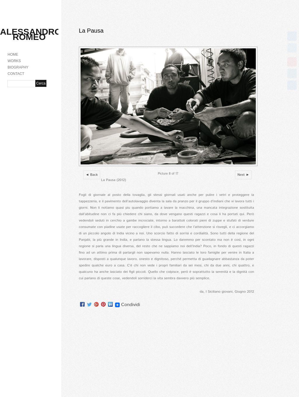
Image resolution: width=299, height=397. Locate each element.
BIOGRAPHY (18, 67)
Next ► (243, 174)
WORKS (14, 61)
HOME (13, 54)
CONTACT (16, 74)
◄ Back (92, 174)
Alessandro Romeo (30, 34)
